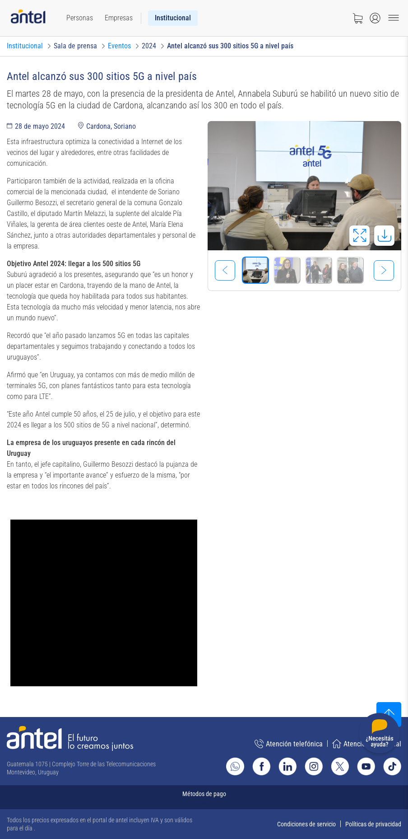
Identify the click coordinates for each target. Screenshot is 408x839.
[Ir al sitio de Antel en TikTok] (392, 766)
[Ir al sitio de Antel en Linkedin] (287, 766)
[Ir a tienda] (357, 18)
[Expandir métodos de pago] (204, 797)
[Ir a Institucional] (25, 46)
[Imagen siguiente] (384, 270)
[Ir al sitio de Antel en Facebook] (261, 766)
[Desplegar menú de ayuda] (379, 735)
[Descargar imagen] (384, 235)
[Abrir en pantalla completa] (359, 235)
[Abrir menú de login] (375, 18)
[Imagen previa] (225, 270)
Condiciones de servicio (306, 824)
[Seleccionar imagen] (255, 270)
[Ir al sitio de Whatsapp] (235, 766)
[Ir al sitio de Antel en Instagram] (314, 766)
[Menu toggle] (393, 18)
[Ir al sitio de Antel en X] (340, 766)
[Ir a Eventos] (119, 46)
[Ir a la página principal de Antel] (70, 738)
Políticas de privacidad (373, 824)
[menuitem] (80, 18)
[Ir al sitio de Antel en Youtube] (366, 766)
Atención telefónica (289, 743)
